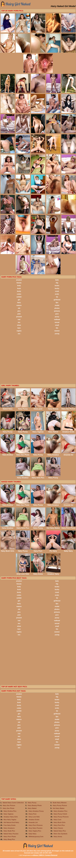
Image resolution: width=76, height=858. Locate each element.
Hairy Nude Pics (9, 831)
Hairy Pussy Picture (60, 805)
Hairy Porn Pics (59, 825)
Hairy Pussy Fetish (60, 814)
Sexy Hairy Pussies (35, 828)
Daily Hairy (32, 834)
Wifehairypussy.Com (36, 836)
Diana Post (32, 814)
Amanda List (33, 822)
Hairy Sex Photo (8, 808)
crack (57, 291)
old (19, 308)
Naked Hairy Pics (60, 831)
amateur (19, 280)
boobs (57, 285)
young (57, 333)
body (19, 285)
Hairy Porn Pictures (36, 825)
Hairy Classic (58, 828)
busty (19, 291)
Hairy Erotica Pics (10, 811)
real (19, 319)
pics (19, 311)
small (57, 325)
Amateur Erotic (34, 819)
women (57, 331)
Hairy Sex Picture (9, 805)
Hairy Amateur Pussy (36, 811)
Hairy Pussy (32, 802)
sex (19, 322)
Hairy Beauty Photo (35, 805)
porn (57, 314)
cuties (19, 294)
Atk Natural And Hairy (11, 822)
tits (57, 328)
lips (57, 302)
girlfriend (57, 300)
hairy (19, 302)
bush (19, 288)
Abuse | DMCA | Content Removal (45, 855)
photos (57, 308)
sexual (57, 322)
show (19, 325)
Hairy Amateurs (9, 828)
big (57, 283)
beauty (19, 283)
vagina (19, 331)
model (57, 305)
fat (57, 297)
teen (19, 328)
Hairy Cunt (57, 819)
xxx (19, 333)
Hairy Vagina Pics (35, 831)
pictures (57, 311)
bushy (57, 288)
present (19, 316)
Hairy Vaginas (8, 814)
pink (19, 314)
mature (18, 305)
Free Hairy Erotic (10, 825)
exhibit (19, 297)
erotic (57, 294)
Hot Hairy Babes (58, 808)
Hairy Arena (58, 836)
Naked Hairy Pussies (11, 834)
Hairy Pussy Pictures (61, 817)
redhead (57, 319)
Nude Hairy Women (59, 802)
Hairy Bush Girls (59, 822)
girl (19, 300)
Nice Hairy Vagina (10, 819)
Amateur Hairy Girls (11, 817)
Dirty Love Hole (34, 817)
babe (57, 280)
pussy (57, 316)
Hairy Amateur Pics (60, 811)
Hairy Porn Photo (10, 836)
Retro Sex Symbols (60, 834)
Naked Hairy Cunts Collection (13, 802)
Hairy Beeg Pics (9, 839)
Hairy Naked (32, 808)
